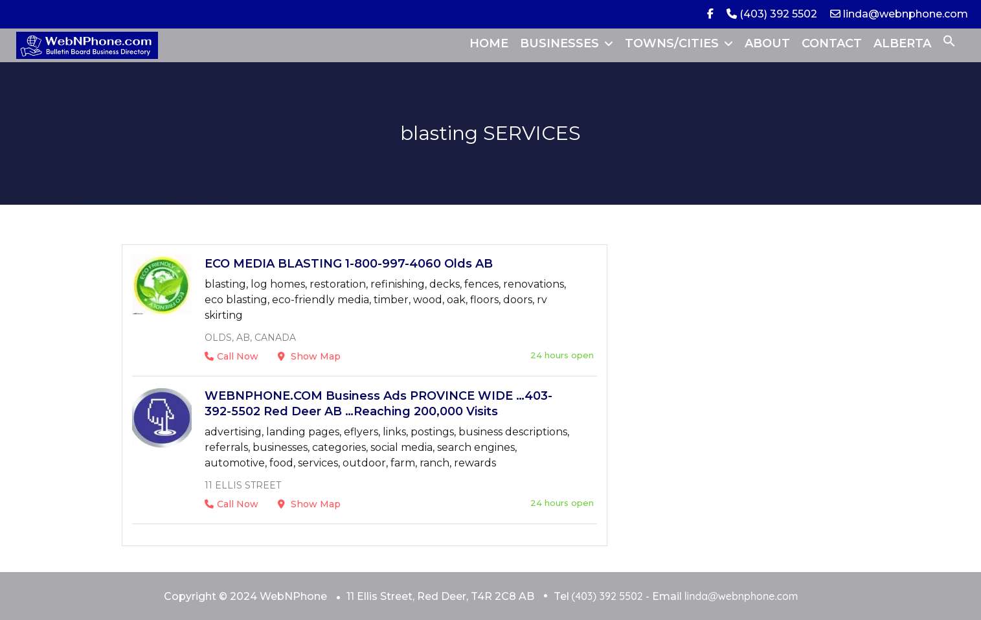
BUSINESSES (559, 43)
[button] (949, 43)
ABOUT (767, 43)
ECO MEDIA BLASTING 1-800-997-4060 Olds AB (349, 264)
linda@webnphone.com (899, 14)
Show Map (309, 356)
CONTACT (832, 43)
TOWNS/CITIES (672, 43)
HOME (488, 43)
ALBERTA (902, 43)
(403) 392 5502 (772, 14)
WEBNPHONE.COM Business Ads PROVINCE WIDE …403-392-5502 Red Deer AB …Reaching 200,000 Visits (378, 404)
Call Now (231, 356)
